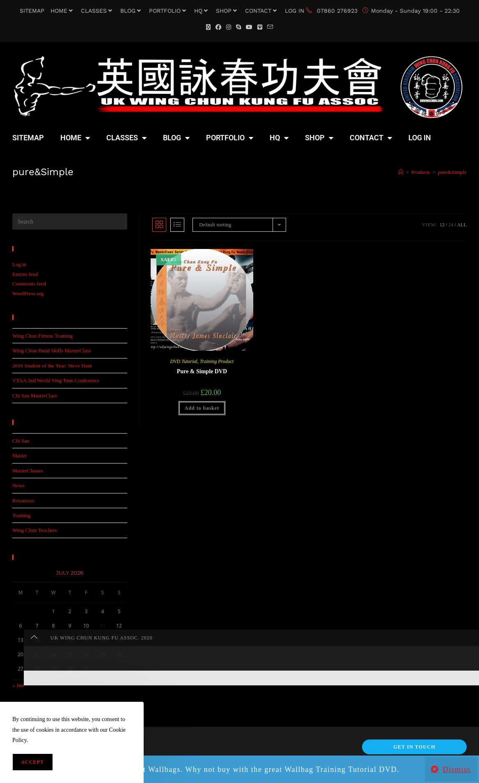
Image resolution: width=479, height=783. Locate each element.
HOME (62, 10)
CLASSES (97, 10)
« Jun (18, 685)
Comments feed (29, 284)
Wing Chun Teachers (34, 530)
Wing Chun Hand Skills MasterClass (51, 350)
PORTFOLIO (168, 10)
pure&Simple (452, 172)
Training (21, 515)
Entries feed (25, 274)
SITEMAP (32, 10)
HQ (202, 10)
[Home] (400, 172)
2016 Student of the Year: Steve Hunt (52, 366)
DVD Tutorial (183, 361)
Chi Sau (21, 441)
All (462, 225)
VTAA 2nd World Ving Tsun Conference (55, 380)
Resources (23, 501)
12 (442, 225)
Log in (19, 264)
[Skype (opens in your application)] (238, 27)
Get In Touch (414, 747)
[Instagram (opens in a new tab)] (229, 27)
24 (450, 225)
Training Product (217, 361)
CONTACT (262, 10)
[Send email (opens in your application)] (270, 27)
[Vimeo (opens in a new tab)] (260, 27)
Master (19, 455)
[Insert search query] (69, 221)
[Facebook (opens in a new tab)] (218, 27)
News (18, 485)
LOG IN (294, 10)
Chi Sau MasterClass (34, 396)
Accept (32, 762)
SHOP (227, 10)
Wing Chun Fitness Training (42, 336)
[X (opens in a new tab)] (208, 27)
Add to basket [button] (202, 408)
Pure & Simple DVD (202, 371)
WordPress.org (28, 293)
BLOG (131, 10)
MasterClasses (27, 471)
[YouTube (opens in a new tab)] (249, 27)
